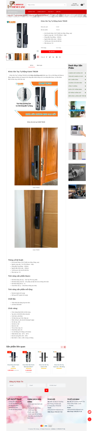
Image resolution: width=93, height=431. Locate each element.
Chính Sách (41, 11)
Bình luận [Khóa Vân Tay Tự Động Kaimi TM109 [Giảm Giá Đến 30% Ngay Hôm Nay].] (39, 65)
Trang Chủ (31, 11)
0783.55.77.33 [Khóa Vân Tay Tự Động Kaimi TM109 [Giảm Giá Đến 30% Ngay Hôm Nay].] (74, 5)
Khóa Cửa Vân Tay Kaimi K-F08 (43, 365)
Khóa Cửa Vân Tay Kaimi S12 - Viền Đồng (59, 365)
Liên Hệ (58, 11)
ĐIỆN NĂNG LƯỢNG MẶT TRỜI (77, 96)
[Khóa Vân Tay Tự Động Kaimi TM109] (16, 4)
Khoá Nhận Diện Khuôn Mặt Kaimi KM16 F (28, 365)
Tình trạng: (44, 47)
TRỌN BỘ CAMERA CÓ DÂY (77, 76)
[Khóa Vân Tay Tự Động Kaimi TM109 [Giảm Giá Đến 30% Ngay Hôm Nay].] (83, 5)
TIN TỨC (51, 11)
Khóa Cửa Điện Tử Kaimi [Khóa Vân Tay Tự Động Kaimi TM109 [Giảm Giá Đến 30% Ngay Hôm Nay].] (21, 15)
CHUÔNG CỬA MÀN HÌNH (77, 82)
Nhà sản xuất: (44, 27)
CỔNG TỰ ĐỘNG (77, 86)
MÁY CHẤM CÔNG (77, 79)
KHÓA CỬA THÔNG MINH (77, 89)
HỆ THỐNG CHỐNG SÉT (77, 92)
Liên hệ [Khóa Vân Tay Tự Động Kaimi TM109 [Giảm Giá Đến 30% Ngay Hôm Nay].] (51, 51)
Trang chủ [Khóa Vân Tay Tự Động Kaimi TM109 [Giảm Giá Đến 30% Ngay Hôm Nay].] (10, 15)
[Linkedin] (53, 57)
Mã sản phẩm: (44, 29)
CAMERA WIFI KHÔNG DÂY (77, 73)
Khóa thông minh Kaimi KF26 (13, 365)
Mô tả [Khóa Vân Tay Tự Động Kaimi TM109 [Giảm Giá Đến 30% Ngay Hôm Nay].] (31, 65)
